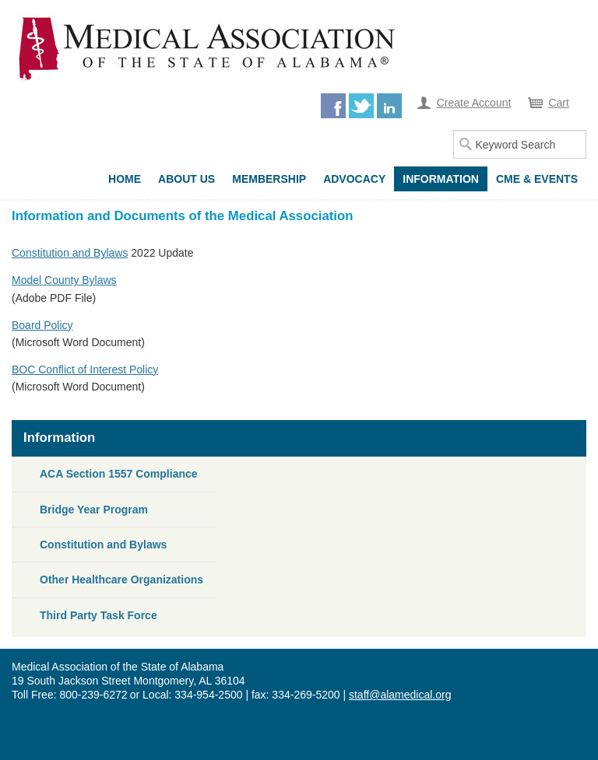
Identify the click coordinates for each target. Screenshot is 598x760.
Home (124, 179)
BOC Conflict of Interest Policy (85, 369)
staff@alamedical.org (400, 694)
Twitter (361, 105)
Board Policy (42, 325)
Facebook (333, 105)
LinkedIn (389, 105)
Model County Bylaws (64, 280)
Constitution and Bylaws (70, 253)
